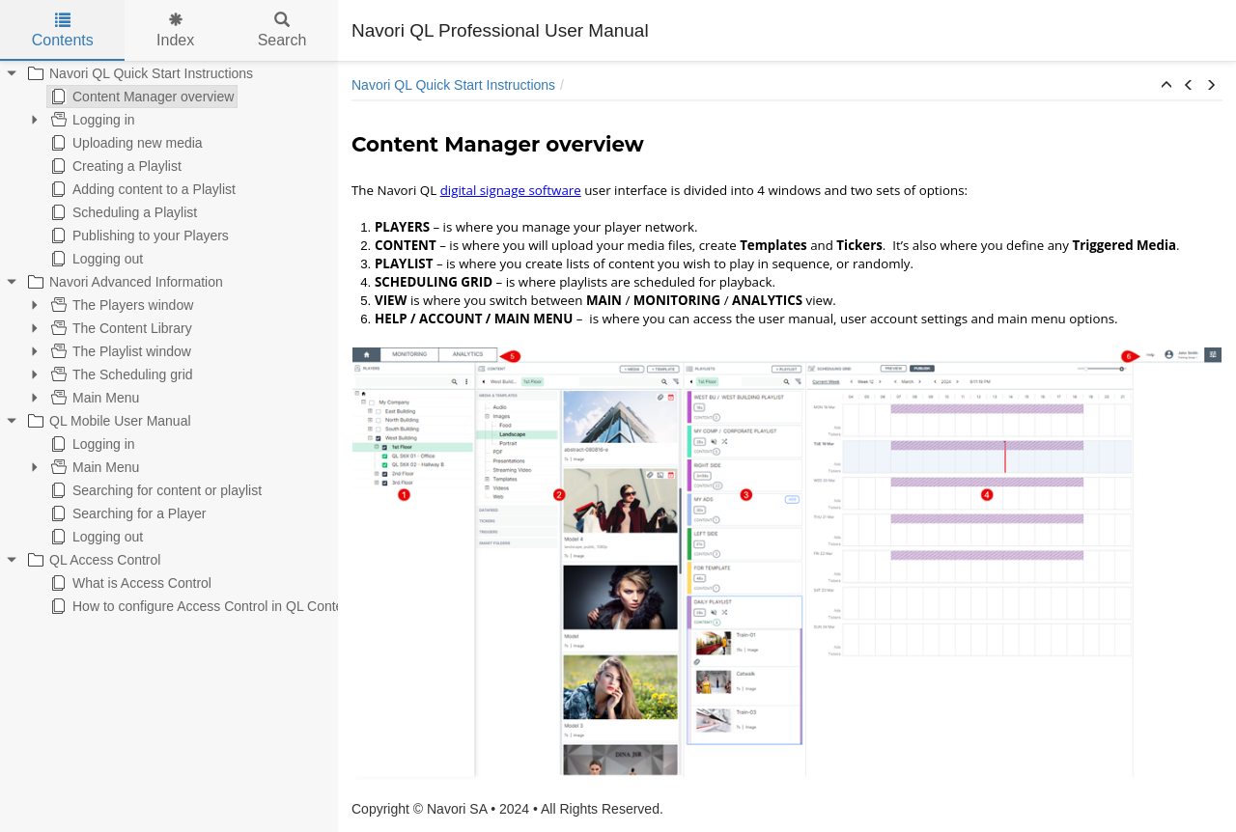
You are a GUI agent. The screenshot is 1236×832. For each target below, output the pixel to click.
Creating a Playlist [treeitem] (114, 166)
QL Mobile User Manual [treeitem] (107, 420)
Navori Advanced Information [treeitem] (123, 281)
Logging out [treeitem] (95, 258)
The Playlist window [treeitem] (119, 351)
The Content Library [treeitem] (119, 328)
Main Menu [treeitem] (93, 397)
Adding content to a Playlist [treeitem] (141, 189)
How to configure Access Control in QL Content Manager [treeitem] (229, 606)
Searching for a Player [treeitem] (127, 513)
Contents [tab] (63, 30)
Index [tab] (175, 30)
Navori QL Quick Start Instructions (453, 85)
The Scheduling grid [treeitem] (120, 374)
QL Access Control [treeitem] (92, 559)
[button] (1166, 86)
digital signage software (510, 190)
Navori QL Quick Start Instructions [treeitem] (138, 73)
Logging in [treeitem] (91, 119)
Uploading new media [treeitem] (125, 142)
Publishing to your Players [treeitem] (138, 235)
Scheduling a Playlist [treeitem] (122, 212)
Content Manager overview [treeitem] (140, 96)
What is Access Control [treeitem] (129, 583)
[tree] (169, 340)
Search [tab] (282, 30)
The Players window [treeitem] (120, 305)
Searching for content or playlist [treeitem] (154, 490)
